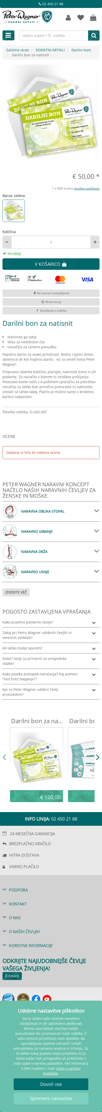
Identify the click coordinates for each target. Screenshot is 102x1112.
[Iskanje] (94, 35)
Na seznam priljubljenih (51, 293)
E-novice (12, 975)
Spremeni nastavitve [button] (51, 1098)
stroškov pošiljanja (87, 188)
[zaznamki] (80, 18)
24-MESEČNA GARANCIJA (32, 833)
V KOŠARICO (51, 264)
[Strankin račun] (68, 18)
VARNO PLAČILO (24, 866)
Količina (9, 231)
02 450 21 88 (51, 3)
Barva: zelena (13, 195)
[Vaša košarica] (93, 18)
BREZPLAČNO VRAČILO (30, 843)
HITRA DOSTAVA (24, 855)
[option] (51, 113)
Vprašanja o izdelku (51, 310)
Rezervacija (51, 302)
